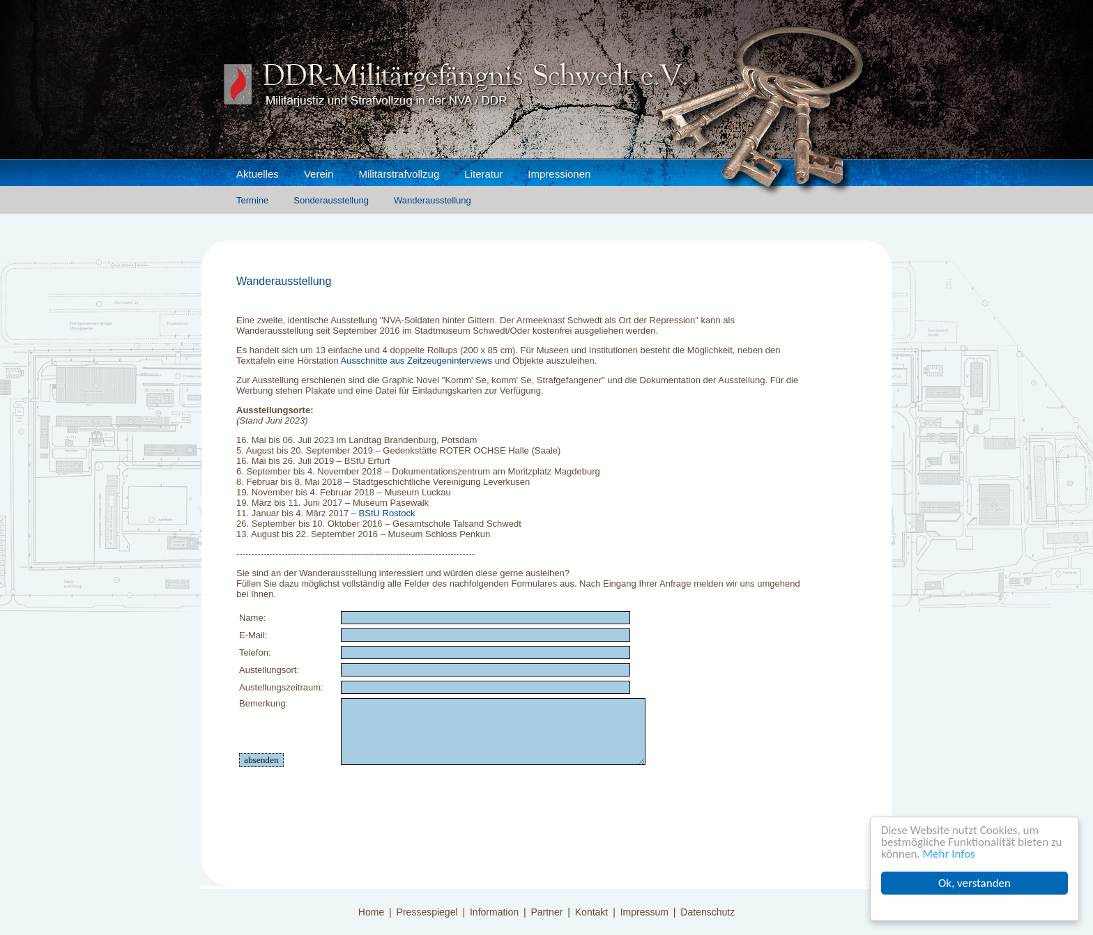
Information (494, 912)
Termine (252, 200)
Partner (546, 912)
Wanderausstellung (432, 200)
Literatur (483, 174)
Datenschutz (707, 912)
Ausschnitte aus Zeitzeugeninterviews (417, 360)
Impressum (644, 912)
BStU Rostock (387, 513)
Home (371, 912)
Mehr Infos (949, 854)
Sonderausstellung (331, 200)
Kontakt (591, 912)
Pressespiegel (427, 912)
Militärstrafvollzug (398, 174)
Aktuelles (257, 174)
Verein (319, 174)
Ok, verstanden (974, 883)
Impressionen (559, 174)
